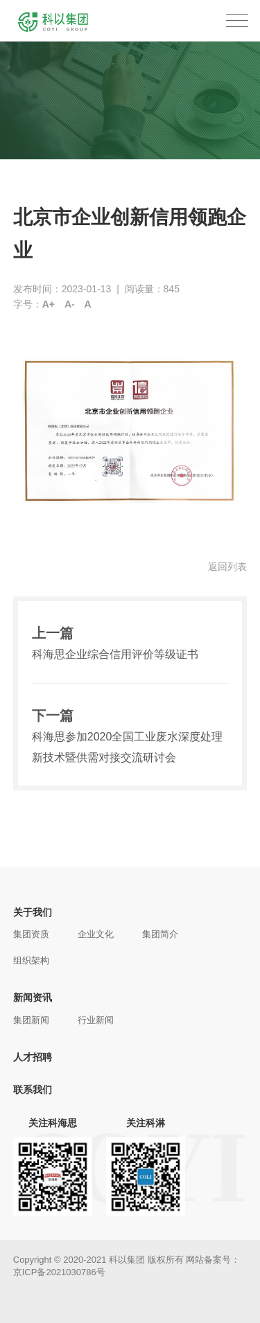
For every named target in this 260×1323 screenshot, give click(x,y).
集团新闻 (31, 1020)
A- (69, 304)
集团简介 (160, 934)
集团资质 (31, 934)
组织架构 (31, 960)
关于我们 (32, 912)
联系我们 (32, 1089)
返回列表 (227, 566)
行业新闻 (96, 1020)
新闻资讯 (32, 997)
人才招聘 (32, 1057)
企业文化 (96, 934)
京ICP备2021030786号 (59, 1272)
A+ (48, 304)
